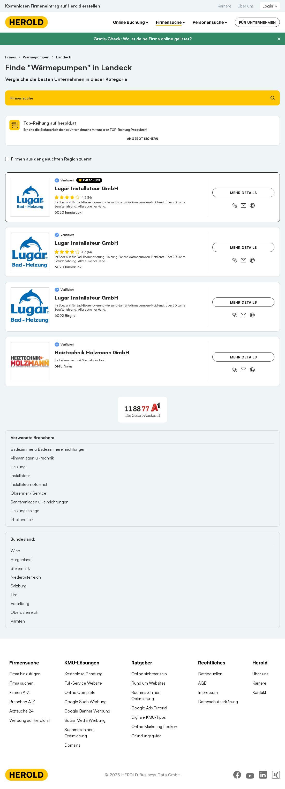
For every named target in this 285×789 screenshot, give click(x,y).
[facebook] (237, 774)
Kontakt (259, 692)
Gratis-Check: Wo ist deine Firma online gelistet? (143, 38)
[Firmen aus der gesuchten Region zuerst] (7, 159)
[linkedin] (263, 774)
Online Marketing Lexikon (154, 726)
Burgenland (21, 559)
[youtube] (250, 774)
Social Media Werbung (85, 720)
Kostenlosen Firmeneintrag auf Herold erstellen (52, 6)
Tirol (14, 594)
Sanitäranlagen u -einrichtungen (40, 501)
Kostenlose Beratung (83, 673)
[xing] (276, 774)
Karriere (224, 6)
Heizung (18, 466)
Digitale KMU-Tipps (148, 717)
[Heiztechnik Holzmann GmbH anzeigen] (30, 361)
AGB (202, 683)
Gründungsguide (146, 735)
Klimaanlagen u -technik (32, 458)
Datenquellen (210, 673)
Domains (72, 745)
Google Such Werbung (85, 701)
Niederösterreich (26, 577)
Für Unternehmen (257, 22)
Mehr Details (243, 192)
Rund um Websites (148, 683)
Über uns (246, 6)
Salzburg (18, 585)
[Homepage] (26, 22)
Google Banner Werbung (87, 711)
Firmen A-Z (19, 692)
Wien (15, 550)
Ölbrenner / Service (28, 493)
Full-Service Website (83, 683)
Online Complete (79, 692)
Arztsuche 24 (21, 711)
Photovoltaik (22, 519)
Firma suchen (21, 683)
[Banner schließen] (279, 39)
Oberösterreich (24, 612)
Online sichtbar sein (149, 673)
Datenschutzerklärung (218, 701)
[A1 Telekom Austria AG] (142, 410)
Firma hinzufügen (25, 673)
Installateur (20, 475)
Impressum (208, 692)
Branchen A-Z (22, 701)
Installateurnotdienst (29, 484)
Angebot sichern (142, 139)
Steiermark (20, 568)
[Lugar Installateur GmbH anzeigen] (30, 197)
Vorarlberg (20, 603)
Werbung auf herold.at (29, 720)
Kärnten (18, 621)
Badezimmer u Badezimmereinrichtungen (48, 449)
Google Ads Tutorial (149, 707)
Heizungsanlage (25, 510)
